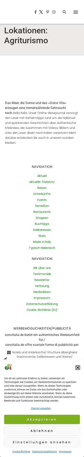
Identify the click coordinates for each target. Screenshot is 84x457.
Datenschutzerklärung (44, 451)
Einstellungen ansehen (42, 442)
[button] (78, 368)
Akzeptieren (42, 419)
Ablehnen (42, 431)
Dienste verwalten (41, 408)
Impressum (65, 451)
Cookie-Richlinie (21, 451)
